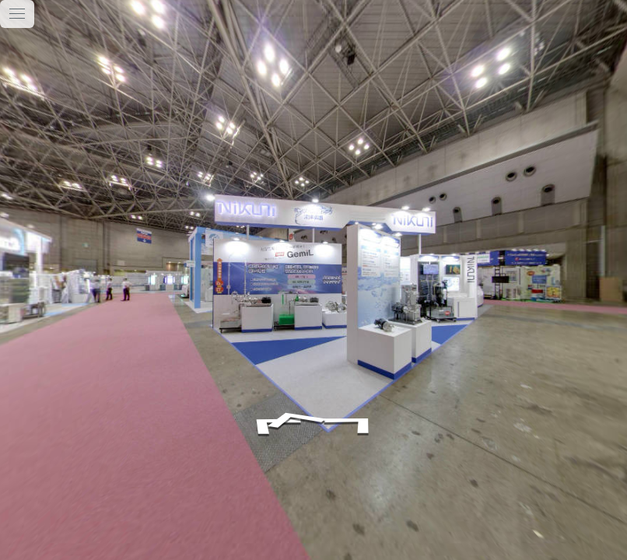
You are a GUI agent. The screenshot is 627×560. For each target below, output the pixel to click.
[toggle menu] (17, 14)
